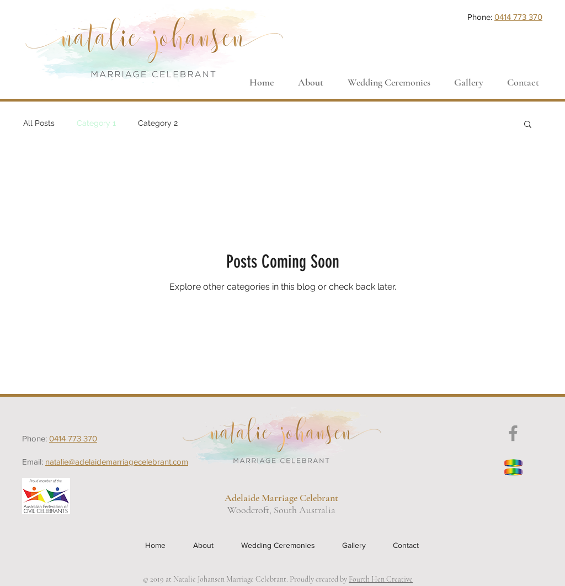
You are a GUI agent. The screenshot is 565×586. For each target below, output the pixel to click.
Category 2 (158, 123)
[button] (528, 125)
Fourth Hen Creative (381, 579)
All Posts (39, 123)
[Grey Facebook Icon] (513, 433)
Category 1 (96, 123)
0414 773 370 (518, 17)
